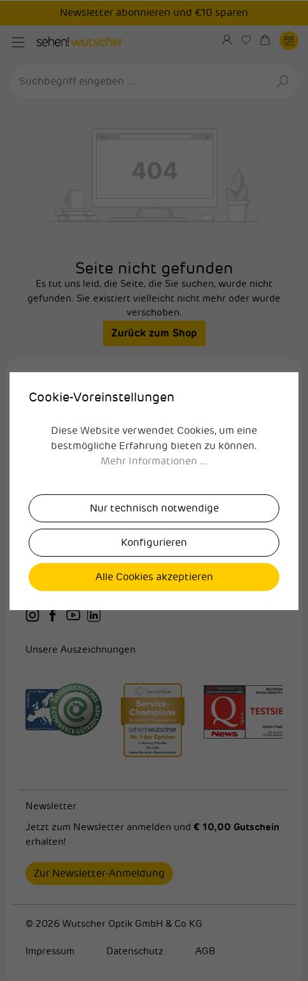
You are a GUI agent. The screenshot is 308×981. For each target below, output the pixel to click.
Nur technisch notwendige (154, 508)
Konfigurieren (154, 542)
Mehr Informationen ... (154, 461)
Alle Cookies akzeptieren (154, 577)
